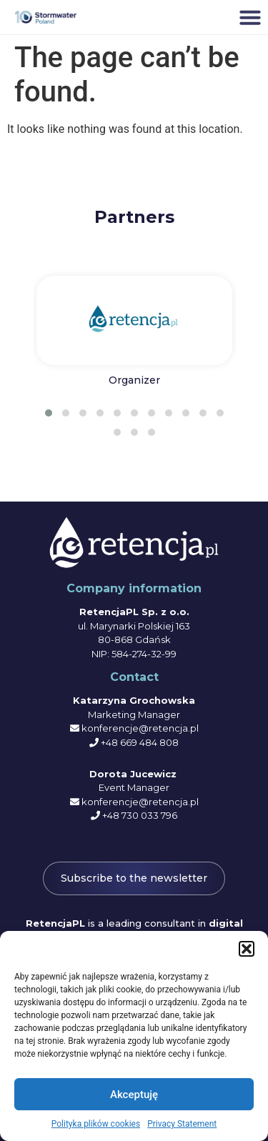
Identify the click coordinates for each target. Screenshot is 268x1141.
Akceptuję (134, 1094)
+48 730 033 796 (139, 815)
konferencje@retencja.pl (140, 728)
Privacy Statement (182, 1124)
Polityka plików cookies (95, 1124)
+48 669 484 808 (140, 742)
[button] (246, 949)
